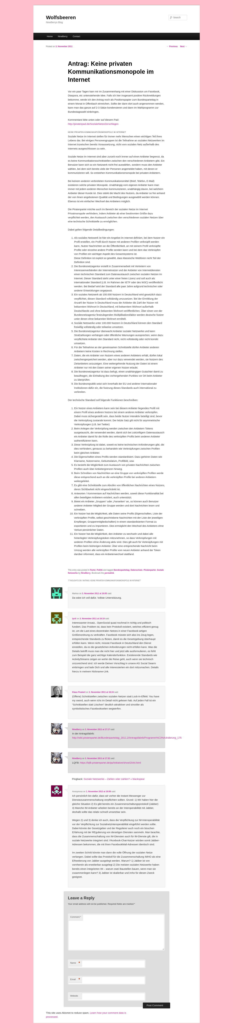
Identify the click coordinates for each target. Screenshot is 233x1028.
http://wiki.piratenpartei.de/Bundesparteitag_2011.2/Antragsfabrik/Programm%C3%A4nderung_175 (127, 737)
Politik (100, 570)
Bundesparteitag (122, 570)
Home (50, 36)
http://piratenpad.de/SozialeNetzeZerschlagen (93, 123)
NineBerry (63, 36)
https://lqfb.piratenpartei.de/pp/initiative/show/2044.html (110, 762)
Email (75, 979)
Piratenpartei (150, 570)
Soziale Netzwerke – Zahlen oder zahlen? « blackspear (114, 779)
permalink (109, 573)
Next (183, 46)
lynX (74, 618)
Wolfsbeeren (61, 17)
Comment (75, 917)
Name (75, 963)
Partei (92, 570)
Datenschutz (136, 570)
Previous (172, 46)
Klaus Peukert (78, 692)
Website (74, 996)
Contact (76, 36)
